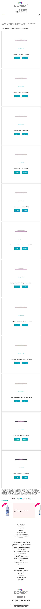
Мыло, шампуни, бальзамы (21, 551)
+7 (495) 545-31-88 (21, 12)
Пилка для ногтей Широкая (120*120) (21, 130)
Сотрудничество (21, 532)
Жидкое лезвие (21, 577)
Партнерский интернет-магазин (21, 606)
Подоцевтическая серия (21, 562)
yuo (26, 10)
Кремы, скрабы (21, 549)
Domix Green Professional (21, 570)
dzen (19, 10)
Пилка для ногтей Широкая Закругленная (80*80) (21, 397)
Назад (13, 498)
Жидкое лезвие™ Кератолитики (21, 546)
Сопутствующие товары (21, 555)
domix (21, 5)
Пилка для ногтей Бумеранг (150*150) (21, 473)
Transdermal (21, 575)
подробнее (25, 57)
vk (21, 10)
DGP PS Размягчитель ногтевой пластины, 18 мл (21, 510)
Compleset (21, 574)
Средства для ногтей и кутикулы (21, 547)
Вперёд (28, 498)
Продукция (21, 529)
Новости (21, 530)
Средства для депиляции (21, 556)
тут (24, 492)
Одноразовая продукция (21, 558)
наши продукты (32, 494)
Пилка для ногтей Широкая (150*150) (21, 92)
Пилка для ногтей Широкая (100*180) (21, 168)
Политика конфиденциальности (21, 605)
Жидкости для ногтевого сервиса (21, 544)
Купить (17, 57)
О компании (21, 527)
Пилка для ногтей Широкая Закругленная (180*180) (21, 359)
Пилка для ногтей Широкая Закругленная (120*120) (21, 321)
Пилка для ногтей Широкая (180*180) (21, 54)
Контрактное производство (21, 536)
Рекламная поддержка (21, 534)
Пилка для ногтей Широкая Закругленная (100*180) (21, 244)
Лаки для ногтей (21, 553)
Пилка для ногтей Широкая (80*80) (21, 206)
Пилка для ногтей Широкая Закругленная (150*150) (21, 283)
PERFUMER (21, 560)
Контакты (21, 537)
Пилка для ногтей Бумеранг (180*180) (21, 435)
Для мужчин (21, 564)
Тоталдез (21, 581)
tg (24, 10)
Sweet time (21, 572)
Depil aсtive (21, 579)
